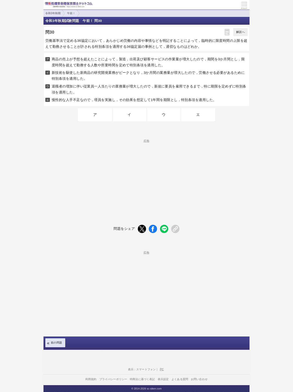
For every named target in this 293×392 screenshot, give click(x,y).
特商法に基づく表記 (142, 379)
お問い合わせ (199, 379)
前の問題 (56, 342)
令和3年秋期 (53, 13)
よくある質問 (179, 379)
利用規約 (91, 379)
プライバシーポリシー (113, 379)
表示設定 (163, 379)
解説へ (240, 32)
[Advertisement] (146, 175)
